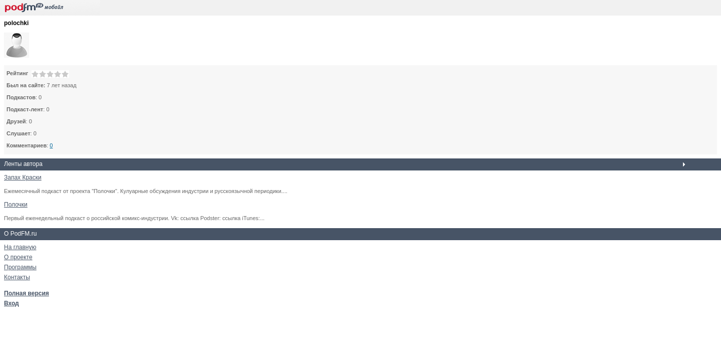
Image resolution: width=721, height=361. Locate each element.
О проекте (18, 257)
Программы (20, 267)
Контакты (17, 277)
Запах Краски (23, 177)
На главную (20, 247)
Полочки (16, 204)
